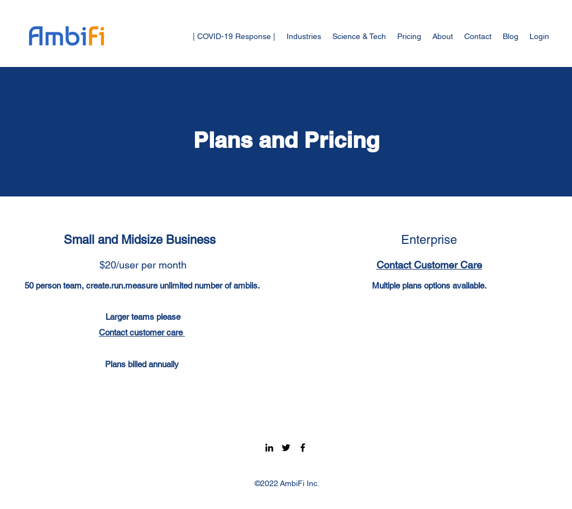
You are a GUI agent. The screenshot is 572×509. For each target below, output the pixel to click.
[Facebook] (302, 447)
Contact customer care (142, 332)
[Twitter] (286, 447)
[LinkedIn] (269, 447)
